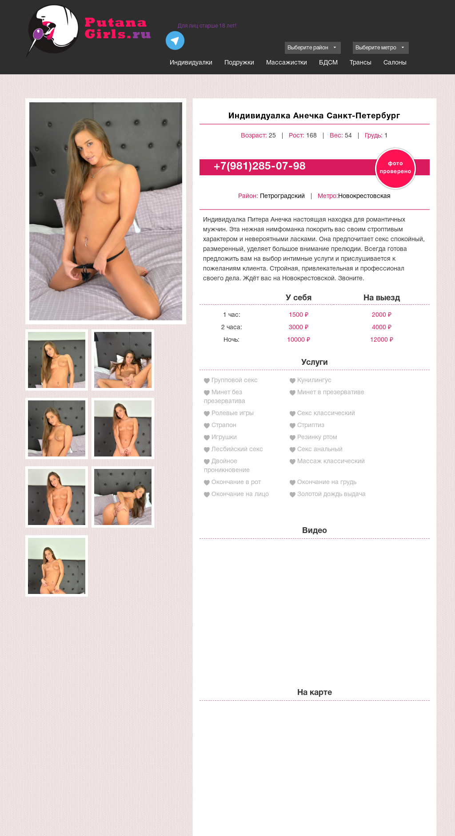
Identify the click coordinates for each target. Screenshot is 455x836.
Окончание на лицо (240, 494)
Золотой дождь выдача (331, 494)
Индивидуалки (191, 63)
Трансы (360, 63)
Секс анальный (320, 449)
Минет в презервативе (330, 393)
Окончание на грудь (326, 482)
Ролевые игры (233, 413)
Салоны (395, 63)
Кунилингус (314, 381)
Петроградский (282, 196)
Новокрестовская (364, 196)
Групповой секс (235, 381)
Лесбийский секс (237, 449)
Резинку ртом (317, 437)
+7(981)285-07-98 (260, 167)
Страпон (224, 425)
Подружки (239, 63)
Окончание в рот (236, 482)
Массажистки (286, 63)
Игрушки (224, 437)
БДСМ (328, 63)
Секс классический (326, 413)
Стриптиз (310, 425)
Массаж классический (331, 461)
